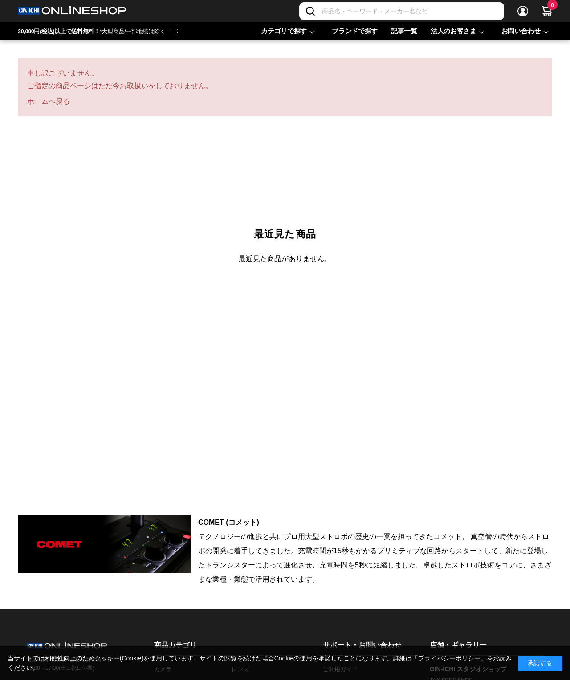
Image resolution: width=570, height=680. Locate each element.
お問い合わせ (521, 31)
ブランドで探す (355, 31)
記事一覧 (404, 31)
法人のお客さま (453, 31)
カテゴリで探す (284, 31)
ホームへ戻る (48, 101)
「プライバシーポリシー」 (449, 658)
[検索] (310, 11)
